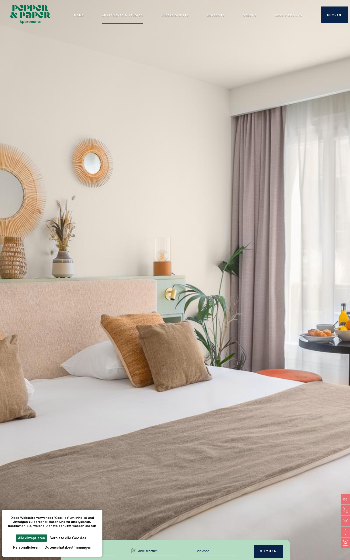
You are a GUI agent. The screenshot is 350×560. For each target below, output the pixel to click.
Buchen (268, 551)
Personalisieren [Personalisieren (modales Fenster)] (26, 547)
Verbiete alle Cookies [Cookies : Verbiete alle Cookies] (68, 538)
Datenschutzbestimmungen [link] (68, 547)
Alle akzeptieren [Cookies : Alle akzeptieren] (31, 538)
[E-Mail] (345, 521)
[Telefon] (345, 510)
